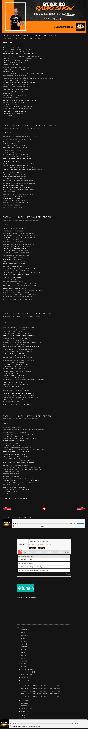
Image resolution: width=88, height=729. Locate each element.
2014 (22, 664)
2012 (22, 715)
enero (24, 711)
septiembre (27, 677)
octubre (25, 675)
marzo (24, 706)
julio (23, 680)
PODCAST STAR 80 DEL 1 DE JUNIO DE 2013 (20, 419)
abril (23, 703)
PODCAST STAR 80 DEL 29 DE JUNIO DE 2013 (21, 38)
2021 (22, 644)
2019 (22, 649)
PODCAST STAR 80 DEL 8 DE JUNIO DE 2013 (21, 316)
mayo (24, 700)
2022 (22, 641)
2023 (22, 638)
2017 (22, 655)
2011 (21, 718)
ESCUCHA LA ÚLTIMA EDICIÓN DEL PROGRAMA (29, 36)
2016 (22, 658)
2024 (22, 635)
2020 (22, 647)
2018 (22, 652)
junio (24, 683)
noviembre (26, 672)
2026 (22, 630)
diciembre (26, 669)
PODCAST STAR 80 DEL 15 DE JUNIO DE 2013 (21, 220)
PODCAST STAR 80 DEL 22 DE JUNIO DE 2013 (21, 128)
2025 (22, 632)
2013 (22, 666)
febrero (25, 708)
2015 (22, 661)
